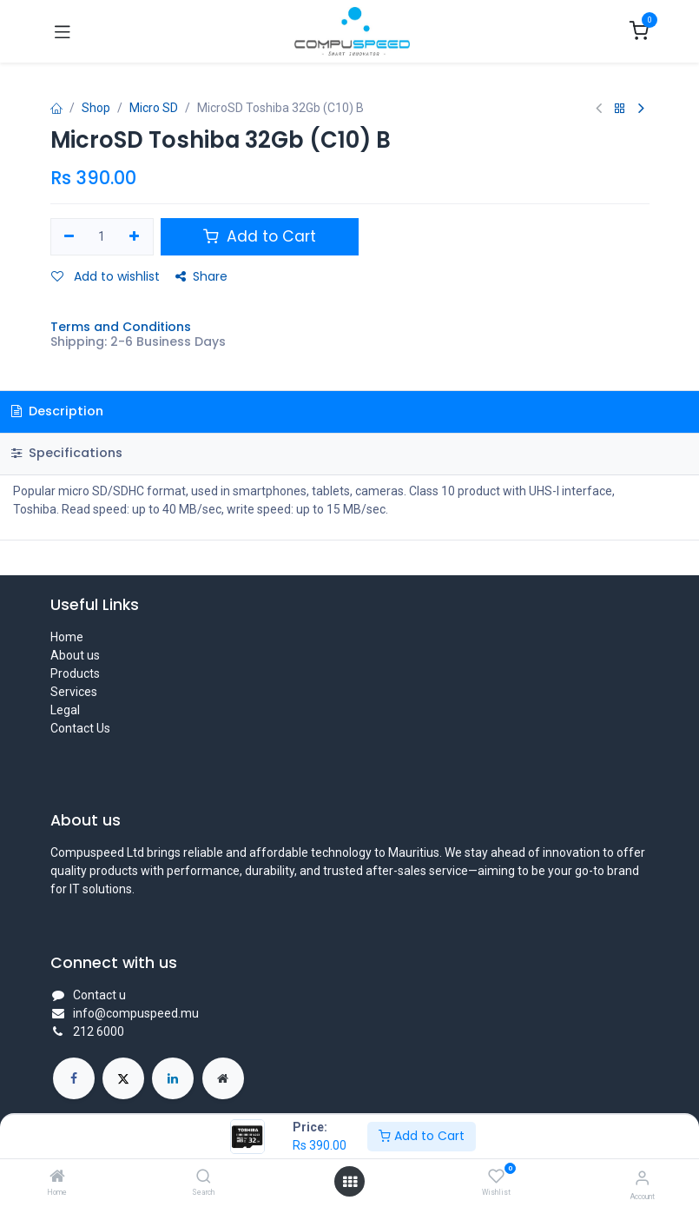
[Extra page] (223, 1078)
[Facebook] (74, 1078)
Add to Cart (422, 1135)
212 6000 (98, 1031)
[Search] (203, 1177)
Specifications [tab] (66, 452)
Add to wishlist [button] (105, 276)
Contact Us (80, 728)
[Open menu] (350, 1181)
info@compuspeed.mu (136, 1013)
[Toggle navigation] (62, 31)
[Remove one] (70, 237)
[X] (123, 1078)
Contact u (99, 995)
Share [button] (201, 276)
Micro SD (153, 108)
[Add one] (134, 237)
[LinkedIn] (173, 1078)
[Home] (57, 1177)
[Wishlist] (496, 1176)
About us (75, 655)
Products (75, 673)
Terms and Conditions (120, 326)
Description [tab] (57, 411)
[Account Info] (642, 1178)
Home (66, 637)
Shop (96, 108)
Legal (65, 710)
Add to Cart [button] (259, 236)
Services (73, 692)
